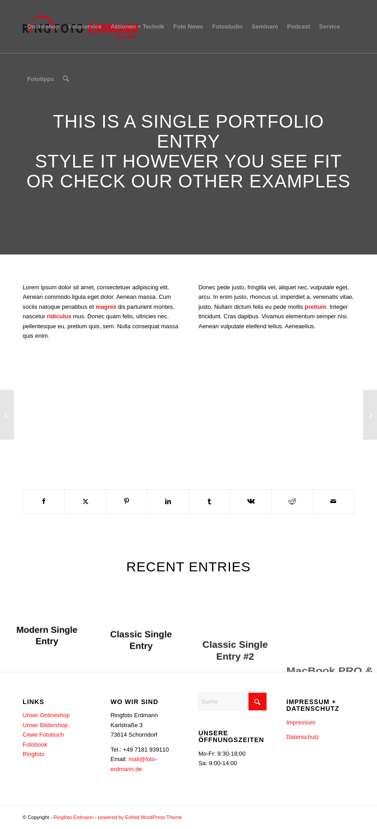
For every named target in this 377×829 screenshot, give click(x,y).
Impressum (300, 722)
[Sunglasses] (370, 415)
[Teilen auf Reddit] (292, 501)
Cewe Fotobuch (43, 734)
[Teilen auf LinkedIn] (168, 501)
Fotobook (35, 744)
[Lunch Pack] (7, 415)
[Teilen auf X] (85, 501)
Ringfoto (33, 754)
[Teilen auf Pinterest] (126, 501)
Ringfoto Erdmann (73, 817)
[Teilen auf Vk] (250, 501)
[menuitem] (43, 26)
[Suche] (65, 79)
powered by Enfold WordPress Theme (139, 817)
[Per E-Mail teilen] (333, 501)
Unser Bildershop (45, 725)
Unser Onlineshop (46, 715)
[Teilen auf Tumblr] (209, 501)
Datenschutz (302, 736)
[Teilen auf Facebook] (43, 501)
